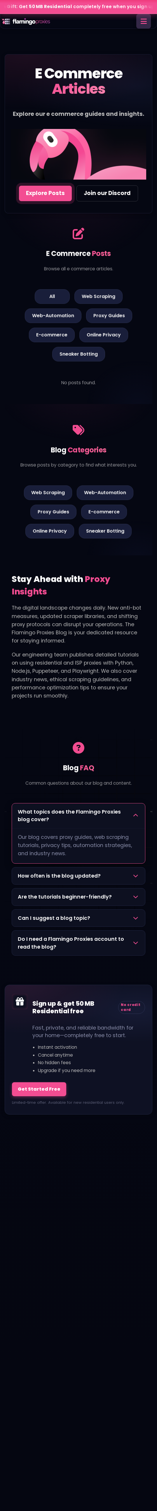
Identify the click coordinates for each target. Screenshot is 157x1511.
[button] (78, 815)
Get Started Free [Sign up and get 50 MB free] (39, 1089)
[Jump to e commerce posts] (45, 193)
